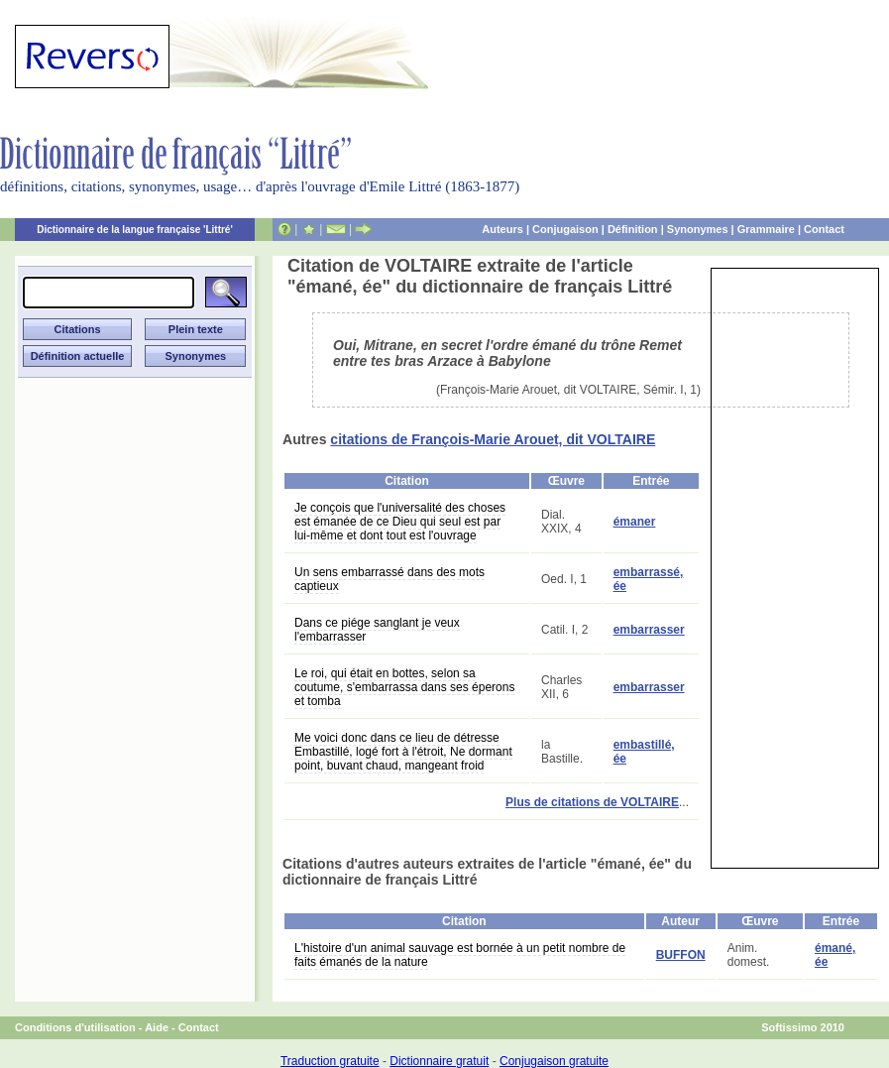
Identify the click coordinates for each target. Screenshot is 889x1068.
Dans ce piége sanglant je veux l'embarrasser (377, 630)
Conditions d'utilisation (75, 1027)
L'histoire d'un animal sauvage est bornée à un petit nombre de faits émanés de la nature (459, 955)
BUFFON (681, 955)
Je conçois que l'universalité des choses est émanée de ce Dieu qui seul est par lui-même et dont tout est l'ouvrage (399, 521)
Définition (633, 229)
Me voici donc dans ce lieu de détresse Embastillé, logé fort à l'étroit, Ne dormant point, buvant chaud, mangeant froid (403, 751)
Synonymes (697, 229)
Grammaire (766, 229)
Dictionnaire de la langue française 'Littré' (135, 229)
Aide (156, 1027)
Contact (824, 229)
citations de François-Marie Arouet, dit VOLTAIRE (492, 439)
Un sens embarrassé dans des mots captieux (389, 579)
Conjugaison (565, 229)
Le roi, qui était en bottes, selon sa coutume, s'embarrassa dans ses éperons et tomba (404, 687)
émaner (634, 522)
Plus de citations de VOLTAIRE (592, 802)
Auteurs (502, 229)
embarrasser (649, 630)
